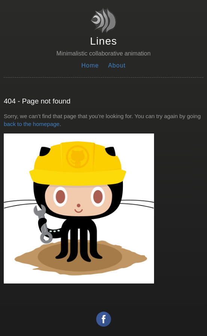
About (117, 65)
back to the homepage (31, 124)
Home (90, 65)
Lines (103, 41)
